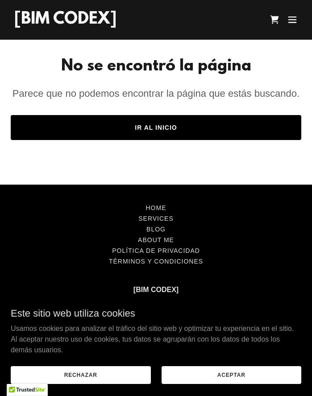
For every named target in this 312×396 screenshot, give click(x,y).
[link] (65, 21)
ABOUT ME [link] (156, 239)
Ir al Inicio (156, 127)
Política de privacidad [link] (156, 250)
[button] (292, 20)
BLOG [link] (156, 229)
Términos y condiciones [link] (156, 261)
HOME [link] (156, 207)
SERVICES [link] (156, 218)
